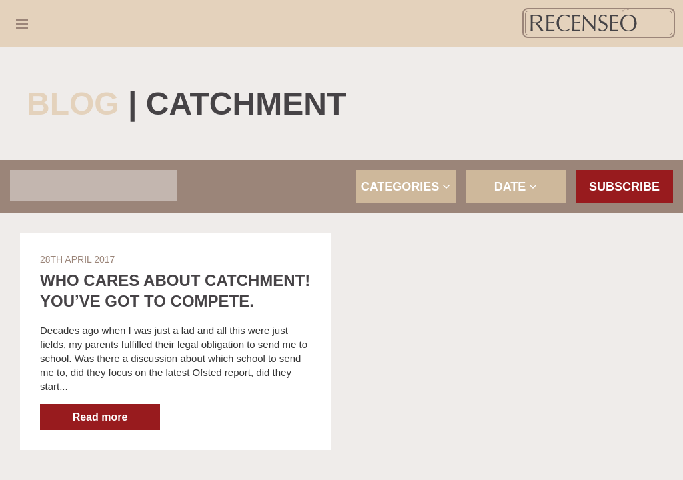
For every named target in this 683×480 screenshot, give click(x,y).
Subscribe (624, 186)
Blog (73, 103)
